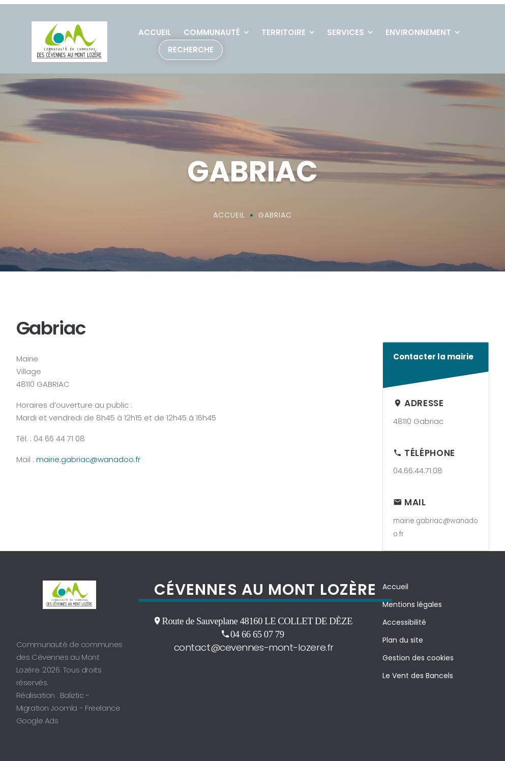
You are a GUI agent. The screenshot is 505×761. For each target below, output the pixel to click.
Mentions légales (412, 600)
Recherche (191, 45)
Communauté (212, 28)
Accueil (154, 28)
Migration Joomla (47, 703)
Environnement (418, 28)
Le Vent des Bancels (417, 671)
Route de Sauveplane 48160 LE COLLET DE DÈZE (257, 616)
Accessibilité (404, 618)
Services (345, 28)
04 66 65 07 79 (257, 629)
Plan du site (402, 636)
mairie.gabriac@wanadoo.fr (88, 455)
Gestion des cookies (418, 654)
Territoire (283, 28)
